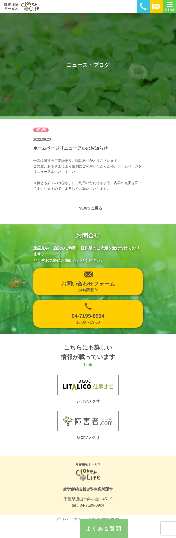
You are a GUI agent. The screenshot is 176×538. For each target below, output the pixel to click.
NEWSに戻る (90, 208)
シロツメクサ (88, 437)
